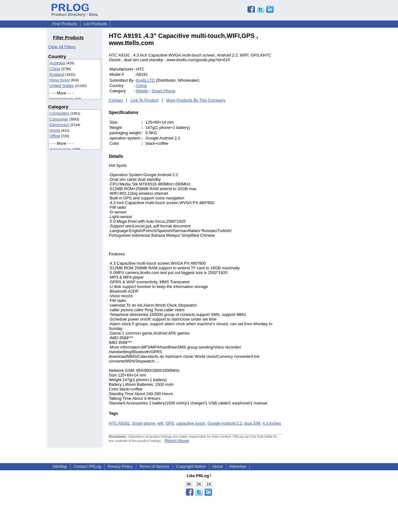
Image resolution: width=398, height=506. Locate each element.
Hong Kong (59, 80)
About (217, 466)
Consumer (58, 119)
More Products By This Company (195, 100)
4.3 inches (271, 423)
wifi (160, 423)
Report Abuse (176, 440)
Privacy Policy (120, 466)
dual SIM (252, 423)
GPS (169, 423)
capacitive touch (190, 423)
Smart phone (143, 423)
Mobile (142, 91)
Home (54, 130)
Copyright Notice (191, 466)
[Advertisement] (325, 125)
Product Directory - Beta (74, 12)
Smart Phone (163, 91)
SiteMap (59, 466)
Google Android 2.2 (224, 423)
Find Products (64, 23)
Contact (116, 100)
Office (54, 136)
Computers (59, 113)
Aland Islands (61, 99)
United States (61, 85)
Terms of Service (154, 466)
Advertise (237, 466)
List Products (95, 23)
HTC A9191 (119, 423)
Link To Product (144, 100)
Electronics (59, 124)
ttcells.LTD (145, 80)
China (54, 68)
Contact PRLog (87, 466)
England (56, 74)
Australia (57, 63)
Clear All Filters (61, 46)
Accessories (60, 149)
